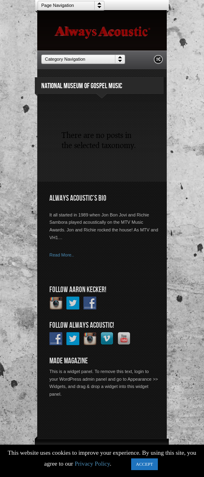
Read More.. (61, 254)
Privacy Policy (92, 463)
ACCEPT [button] (144, 464)
